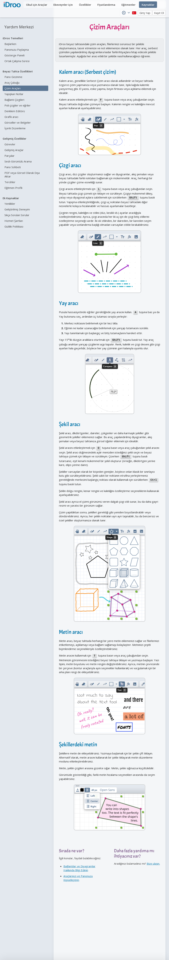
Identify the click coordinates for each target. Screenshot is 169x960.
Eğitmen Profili (13, 188)
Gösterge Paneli (14, 55)
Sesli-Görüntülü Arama (18, 161)
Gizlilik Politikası (13, 226)
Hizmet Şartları (13, 221)
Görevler (9, 144)
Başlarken (10, 44)
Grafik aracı (11, 117)
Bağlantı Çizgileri (14, 99)
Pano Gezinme (13, 77)
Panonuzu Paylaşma (16, 49)
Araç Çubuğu (11, 82)
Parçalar (9, 155)
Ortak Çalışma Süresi (16, 61)
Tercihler (9, 182)
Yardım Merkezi (19, 27)
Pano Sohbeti (12, 167)
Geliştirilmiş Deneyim (17, 209)
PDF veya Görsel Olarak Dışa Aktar (22, 174)
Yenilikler (9, 203)
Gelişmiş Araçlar (14, 150)
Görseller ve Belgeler (17, 122)
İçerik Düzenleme (15, 128)
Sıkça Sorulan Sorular (16, 215)
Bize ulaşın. (153, 859)
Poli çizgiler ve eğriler (17, 105)
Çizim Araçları (12, 88)
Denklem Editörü (14, 111)
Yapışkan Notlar (13, 94)
